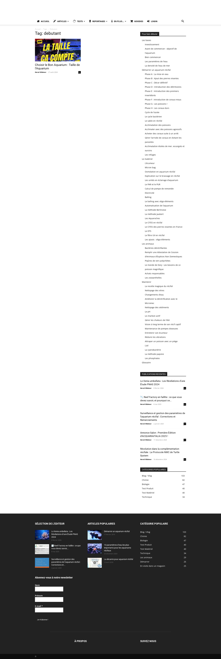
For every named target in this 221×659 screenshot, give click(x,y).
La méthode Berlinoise (155, 209)
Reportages (98, 21)
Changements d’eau (154, 294)
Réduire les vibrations (155, 337)
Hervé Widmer (40, 72)
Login (152, 21)
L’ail (146, 345)
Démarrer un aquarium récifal (156, 70)
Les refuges (150, 154)
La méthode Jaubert (154, 214)
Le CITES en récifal (153, 222)
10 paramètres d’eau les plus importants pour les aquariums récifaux (117, 548)
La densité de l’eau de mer (157, 65)
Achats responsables (155, 273)
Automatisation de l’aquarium (159, 205)
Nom (37, 585)
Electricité (149, 193)
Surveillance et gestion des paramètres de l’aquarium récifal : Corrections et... (66, 562)
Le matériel (147, 159)
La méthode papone (154, 354)
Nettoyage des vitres (154, 290)
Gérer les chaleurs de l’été (157, 320)
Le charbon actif (152, 316)
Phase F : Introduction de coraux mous (163, 99)
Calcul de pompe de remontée (159, 188)
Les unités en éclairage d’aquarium (161, 180)
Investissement (152, 44)
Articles (61, 21)
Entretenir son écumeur (156, 332)
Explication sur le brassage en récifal (162, 176)
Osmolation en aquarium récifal (160, 171)
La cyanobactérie (153, 349)
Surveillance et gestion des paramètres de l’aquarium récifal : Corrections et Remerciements (162, 416)
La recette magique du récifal (159, 286)
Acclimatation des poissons (158, 125)
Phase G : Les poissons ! (156, 103)
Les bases (146, 40)
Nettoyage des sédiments (157, 307)
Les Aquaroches (152, 218)
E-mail (39, 606)
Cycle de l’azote (152, 112)
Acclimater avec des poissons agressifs (163, 129)
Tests (79, 21)
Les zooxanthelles (153, 277)
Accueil (43, 21)
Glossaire (146, 362)
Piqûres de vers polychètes (157, 260)
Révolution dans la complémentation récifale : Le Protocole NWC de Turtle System (159, 452)
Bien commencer (153, 57)
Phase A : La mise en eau (156, 74)
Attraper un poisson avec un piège (161, 341)
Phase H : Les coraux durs (157, 108)
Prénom (39, 595)
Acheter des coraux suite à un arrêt (161, 133)
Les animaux (148, 243)
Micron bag (150, 167)
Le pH (147, 311)
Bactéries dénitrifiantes (156, 248)
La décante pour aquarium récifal (118, 559)
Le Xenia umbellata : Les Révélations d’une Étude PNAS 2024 (64, 534)
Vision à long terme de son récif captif (163, 324)
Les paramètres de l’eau (156, 61)
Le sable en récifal (153, 120)
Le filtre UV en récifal (155, 235)
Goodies (136, 21)
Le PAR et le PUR (152, 184)
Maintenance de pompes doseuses (161, 328)
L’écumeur (150, 163)
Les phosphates (152, 358)
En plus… (118, 21)
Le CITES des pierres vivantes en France (163, 226)
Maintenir (146, 282)
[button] (182, 21)
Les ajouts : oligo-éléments (157, 239)
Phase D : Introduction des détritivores (163, 87)
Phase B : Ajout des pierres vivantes (162, 78)
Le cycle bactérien (153, 116)
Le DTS (148, 231)
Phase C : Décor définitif (156, 82)
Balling (148, 197)
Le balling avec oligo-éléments (159, 201)
